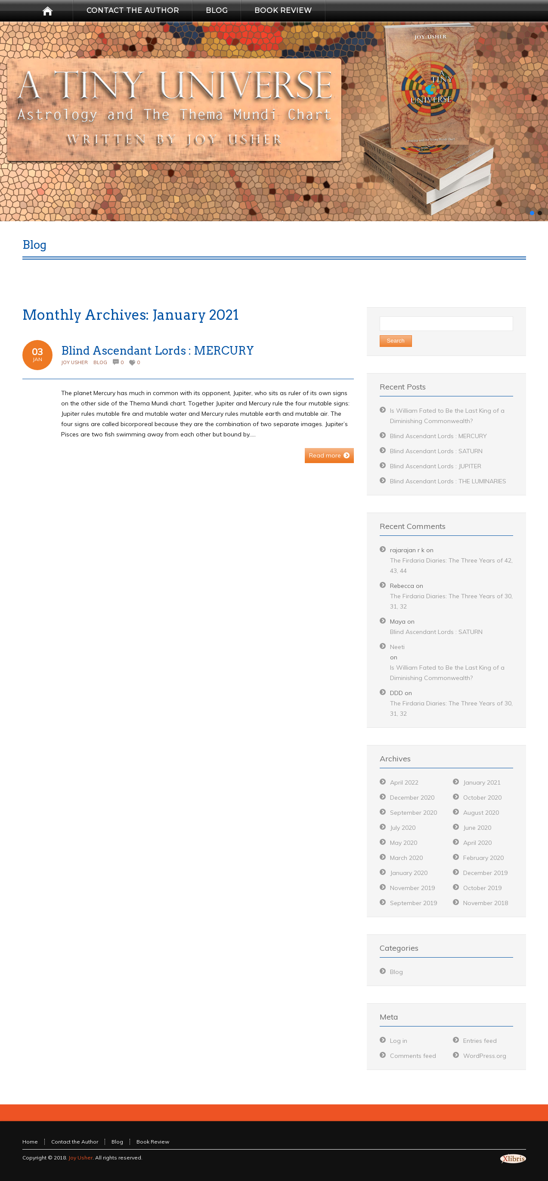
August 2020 (481, 812)
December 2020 (412, 797)
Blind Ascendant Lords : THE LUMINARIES (448, 481)
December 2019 (485, 873)
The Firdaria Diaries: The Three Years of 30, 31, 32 (451, 601)
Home (30, 1141)
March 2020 (406, 858)
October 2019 (482, 888)
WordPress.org (484, 1056)
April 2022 (404, 782)
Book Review (152, 1141)
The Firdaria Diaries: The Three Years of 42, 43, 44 (451, 565)
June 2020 (477, 828)
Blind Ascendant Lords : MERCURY (157, 350)
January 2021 (482, 782)
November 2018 (485, 903)
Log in (398, 1041)
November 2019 (412, 888)
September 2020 (413, 812)
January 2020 (408, 873)
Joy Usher (74, 362)
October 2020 (482, 797)
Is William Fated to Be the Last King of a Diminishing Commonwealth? (447, 673)
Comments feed (413, 1056)
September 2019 (413, 903)
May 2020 (403, 843)
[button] (532, 213)
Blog (100, 362)
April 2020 (477, 843)
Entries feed (480, 1041)
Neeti (397, 647)
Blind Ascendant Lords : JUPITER (435, 466)
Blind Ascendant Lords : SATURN (436, 451)
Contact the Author (74, 1141)
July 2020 (402, 828)
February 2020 (483, 858)
